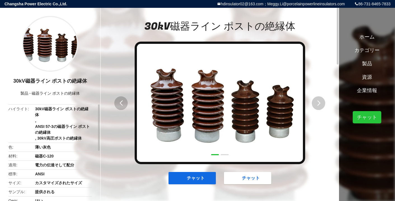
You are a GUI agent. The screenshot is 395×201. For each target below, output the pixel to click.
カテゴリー (367, 50)
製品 (24, 93)
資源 (367, 77)
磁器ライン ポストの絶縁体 (56, 93)
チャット (193, 178)
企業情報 (367, 90)
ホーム (367, 37)
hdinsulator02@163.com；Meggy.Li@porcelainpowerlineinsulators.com (283, 4)
